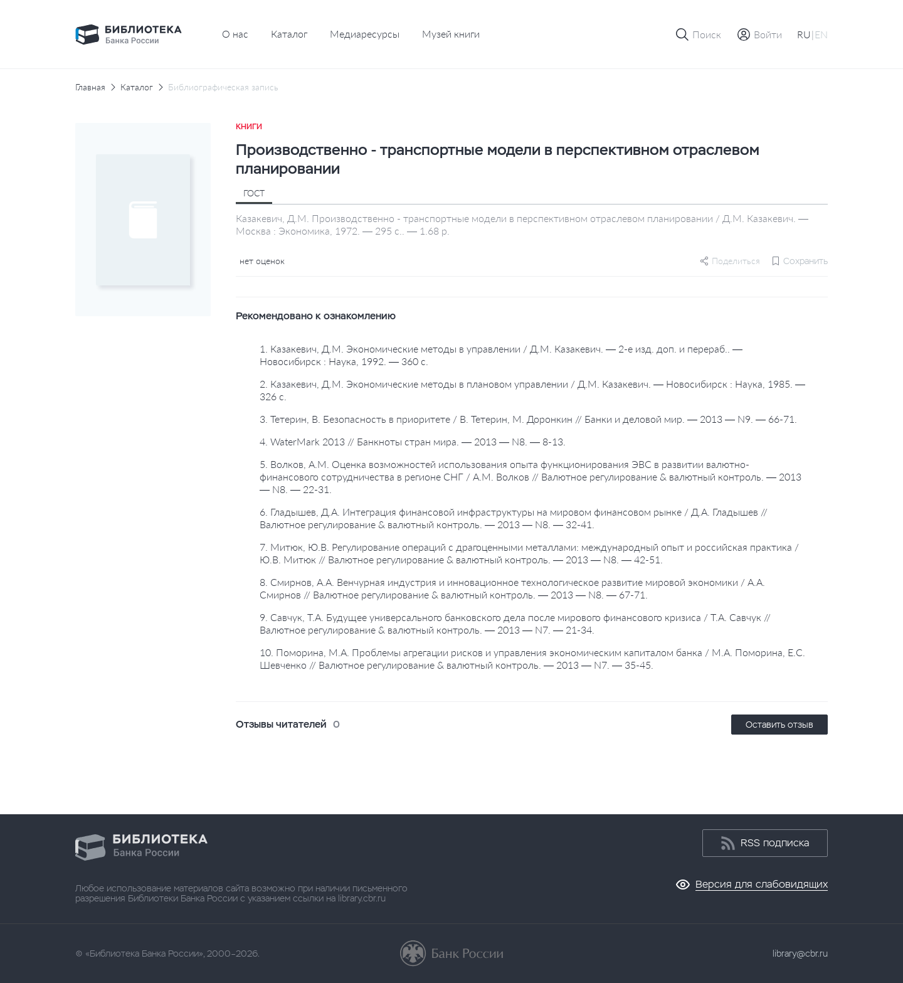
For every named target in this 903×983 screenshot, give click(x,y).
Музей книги (451, 34)
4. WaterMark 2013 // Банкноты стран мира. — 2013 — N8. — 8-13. (413, 441)
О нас (235, 34)
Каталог (289, 34)
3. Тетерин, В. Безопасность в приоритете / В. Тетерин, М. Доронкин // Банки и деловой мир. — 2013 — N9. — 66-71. (528, 419)
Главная (90, 87)
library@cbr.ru (800, 953)
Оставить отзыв (779, 724)
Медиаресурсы (364, 34)
